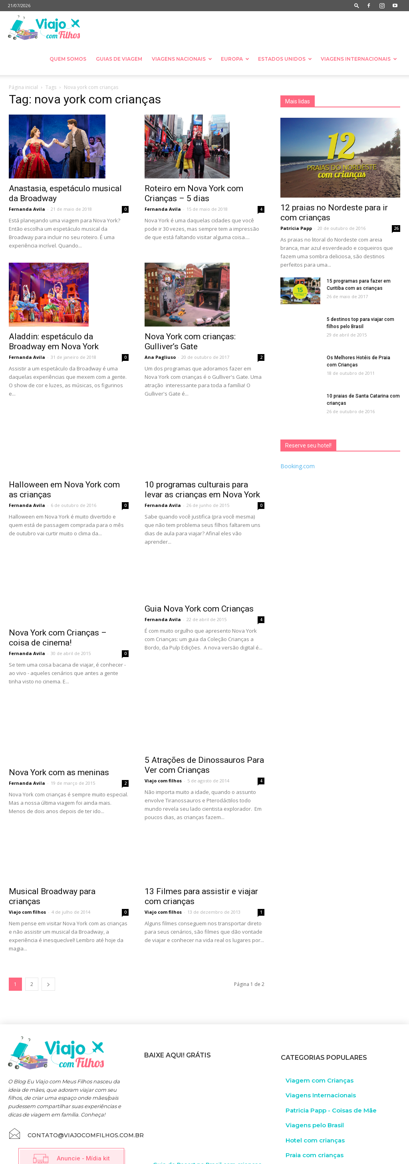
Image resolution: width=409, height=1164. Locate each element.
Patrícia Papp (296, 228)
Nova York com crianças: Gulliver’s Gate (190, 341)
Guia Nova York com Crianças (199, 612)
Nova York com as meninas (59, 720)
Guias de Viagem (119, 59)
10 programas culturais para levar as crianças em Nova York (202, 467)
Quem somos (68, 59)
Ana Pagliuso (160, 357)
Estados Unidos (285, 59)
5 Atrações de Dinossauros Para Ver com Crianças (204, 734)
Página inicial (23, 87)
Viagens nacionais (182, 59)
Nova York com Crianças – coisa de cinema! (58, 600)
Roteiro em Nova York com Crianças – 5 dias (194, 193)
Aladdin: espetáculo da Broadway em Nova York (54, 341)
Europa (235, 59)
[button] (357, 5)
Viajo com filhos (163, 750)
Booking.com (297, 466)
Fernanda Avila (27, 209)
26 (396, 228)
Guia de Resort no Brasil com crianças (207, 1134)
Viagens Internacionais (359, 59)
